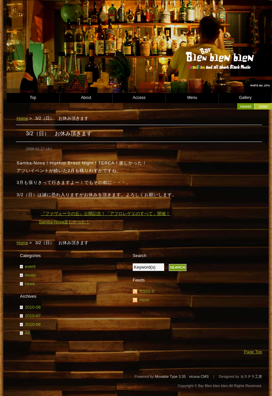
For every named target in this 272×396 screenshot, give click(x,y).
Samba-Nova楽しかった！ (64, 221)
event (30, 266)
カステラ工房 (251, 376)
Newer (245, 106)
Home (22, 118)
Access (139, 97)
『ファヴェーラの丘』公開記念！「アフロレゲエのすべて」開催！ (105, 213)
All (27, 332)
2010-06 (33, 324)
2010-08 (33, 307)
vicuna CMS (199, 376)
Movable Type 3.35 (170, 376)
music (30, 275)
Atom (144, 299)
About (86, 97)
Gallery (245, 97)
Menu (192, 97)
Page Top (253, 351)
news (30, 283)
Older (263, 106)
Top (33, 97)
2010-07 (33, 315)
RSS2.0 (146, 291)
